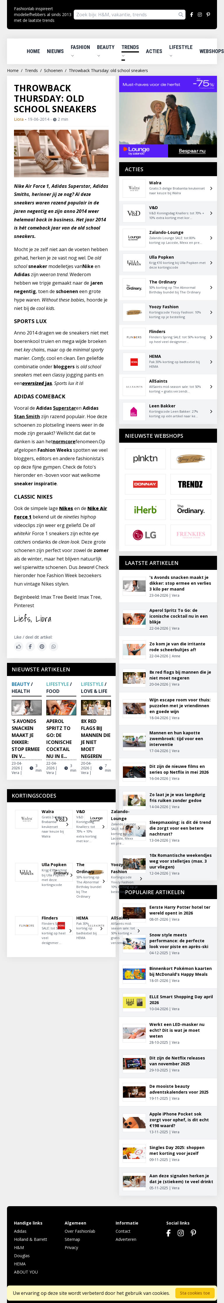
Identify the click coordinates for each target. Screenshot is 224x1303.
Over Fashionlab (80, 1231)
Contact (123, 1231)
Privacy (71, 1247)
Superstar (64, 408)
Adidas (20, 1231)
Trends (130, 50)
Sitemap (72, 1239)
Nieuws (55, 51)
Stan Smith (27, 416)
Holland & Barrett (30, 1239)
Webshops (212, 51)
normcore (64, 441)
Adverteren (126, 1239)
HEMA (20, 1264)
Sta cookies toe (195, 1293)
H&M (19, 1247)
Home (33, 51)
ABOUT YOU (26, 1272)
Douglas (22, 1255)
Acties (154, 51)
